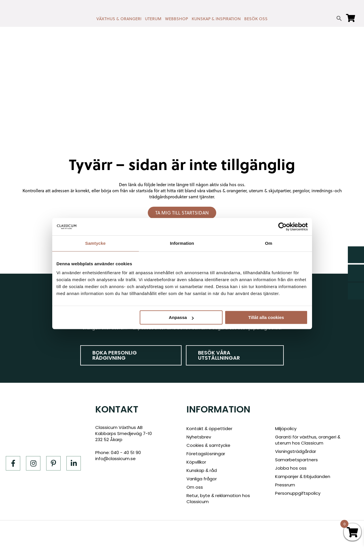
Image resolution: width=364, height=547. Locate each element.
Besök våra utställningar (219, 355)
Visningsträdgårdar (295, 451)
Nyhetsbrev (198, 437)
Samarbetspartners (296, 460)
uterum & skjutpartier (269, 191)
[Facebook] (13, 463)
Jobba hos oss (291, 468)
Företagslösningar (205, 454)
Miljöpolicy (285, 428)
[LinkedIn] (73, 463)
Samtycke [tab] (95, 243)
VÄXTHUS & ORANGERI (118, 19)
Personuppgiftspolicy (297, 493)
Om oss (194, 487)
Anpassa (181, 317)
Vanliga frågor (201, 479)
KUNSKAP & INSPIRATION (216, 19)
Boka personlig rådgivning (114, 355)
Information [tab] (182, 243)
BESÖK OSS (256, 19)
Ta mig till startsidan (182, 213)
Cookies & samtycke (208, 445)
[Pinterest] (53, 463)
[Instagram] (33, 463)
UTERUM (153, 19)
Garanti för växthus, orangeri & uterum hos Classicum (307, 440)
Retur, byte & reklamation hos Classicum (218, 498)
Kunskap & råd (201, 470)
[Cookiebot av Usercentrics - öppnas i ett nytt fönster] (282, 226)
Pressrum (285, 485)
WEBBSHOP (176, 19)
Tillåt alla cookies (266, 317)
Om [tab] (268, 243)
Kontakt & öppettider (209, 428)
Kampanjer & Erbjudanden (302, 476)
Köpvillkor (196, 462)
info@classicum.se (115, 458)
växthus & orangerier (226, 191)
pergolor (301, 191)
